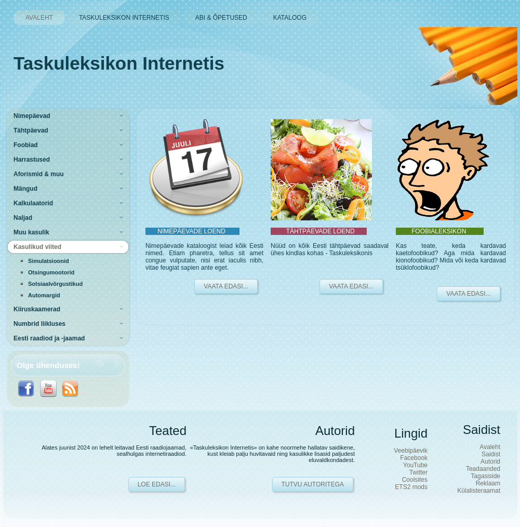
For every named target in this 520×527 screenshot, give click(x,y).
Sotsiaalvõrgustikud (55, 284)
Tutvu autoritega (313, 484)
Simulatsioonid (48, 261)
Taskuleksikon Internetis (119, 63)
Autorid (490, 461)
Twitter (418, 472)
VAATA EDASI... (226, 286)
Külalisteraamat (478, 490)
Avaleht (489, 447)
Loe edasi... (157, 484)
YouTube (415, 465)
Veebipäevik (411, 450)
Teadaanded (483, 468)
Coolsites (415, 479)
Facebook (414, 458)
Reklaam (488, 483)
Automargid (44, 295)
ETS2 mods (411, 487)
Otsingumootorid (51, 272)
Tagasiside (485, 476)
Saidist (491, 454)
